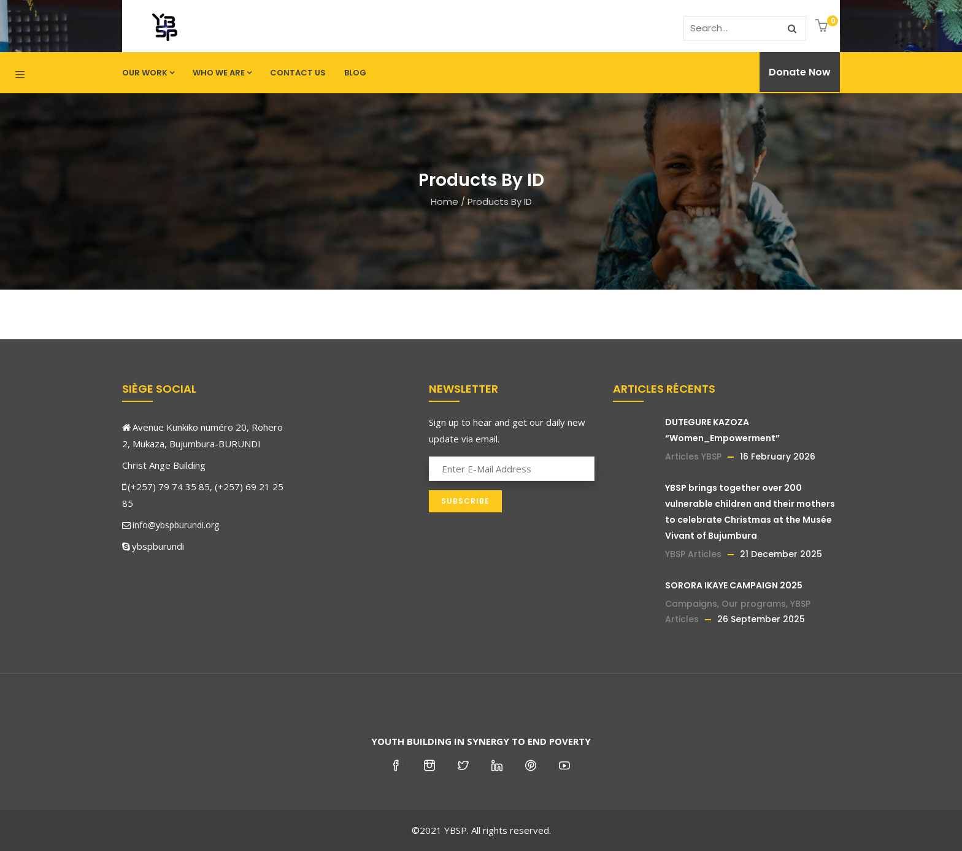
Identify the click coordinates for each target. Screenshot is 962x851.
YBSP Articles (693, 554)
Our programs (753, 604)
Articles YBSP (693, 456)
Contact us (298, 73)
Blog (355, 73)
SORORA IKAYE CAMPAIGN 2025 (733, 585)
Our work (148, 73)
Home (444, 201)
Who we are (222, 73)
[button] (823, 27)
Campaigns (691, 604)
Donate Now (800, 72)
